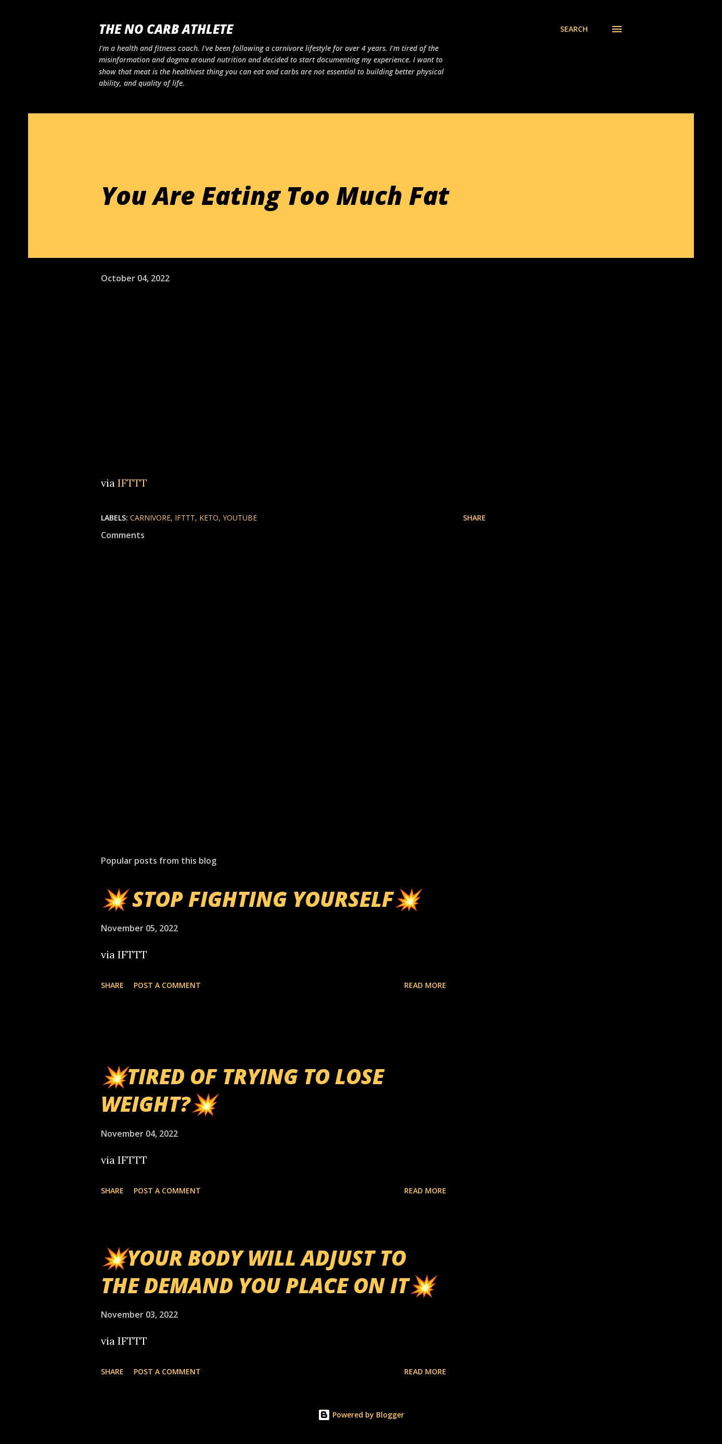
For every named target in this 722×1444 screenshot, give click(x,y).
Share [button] (474, 518)
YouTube (240, 518)
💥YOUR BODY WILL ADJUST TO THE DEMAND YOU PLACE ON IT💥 (268, 1271)
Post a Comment (167, 985)
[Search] (574, 29)
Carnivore (150, 518)
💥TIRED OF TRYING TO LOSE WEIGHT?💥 (242, 1090)
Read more (425, 985)
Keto (208, 518)
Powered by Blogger (361, 1415)
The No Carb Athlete (166, 28)
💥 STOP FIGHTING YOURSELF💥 (260, 898)
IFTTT (132, 482)
